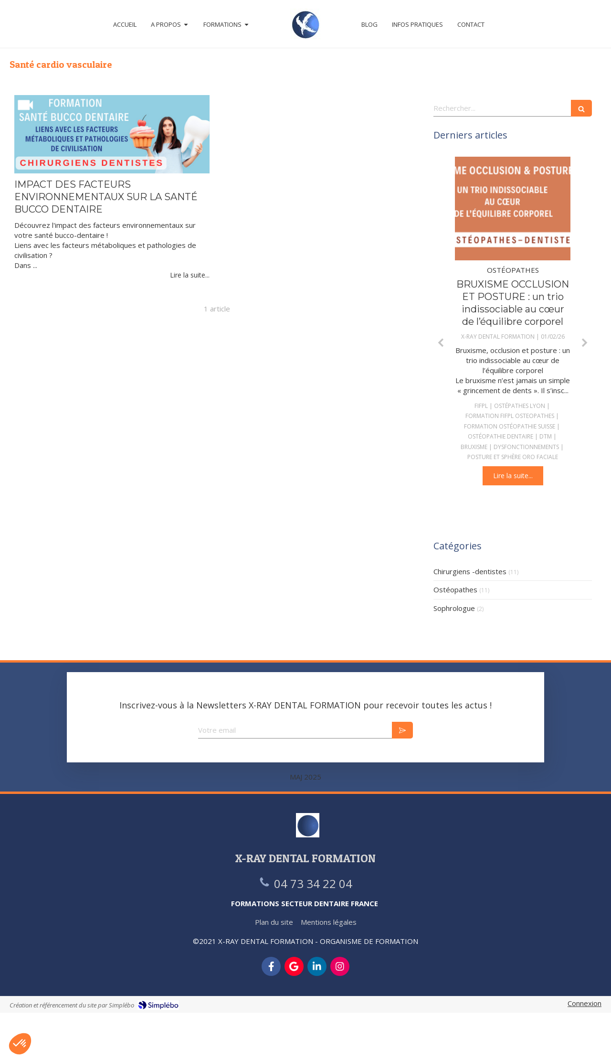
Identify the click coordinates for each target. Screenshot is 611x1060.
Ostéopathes (455, 589)
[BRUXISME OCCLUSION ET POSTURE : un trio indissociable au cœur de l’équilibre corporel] (512, 209)
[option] (513, 321)
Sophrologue (454, 608)
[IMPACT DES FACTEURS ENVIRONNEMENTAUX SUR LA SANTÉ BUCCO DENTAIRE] (112, 134)
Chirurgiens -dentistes (469, 571)
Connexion (584, 1003)
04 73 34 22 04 (313, 883)
